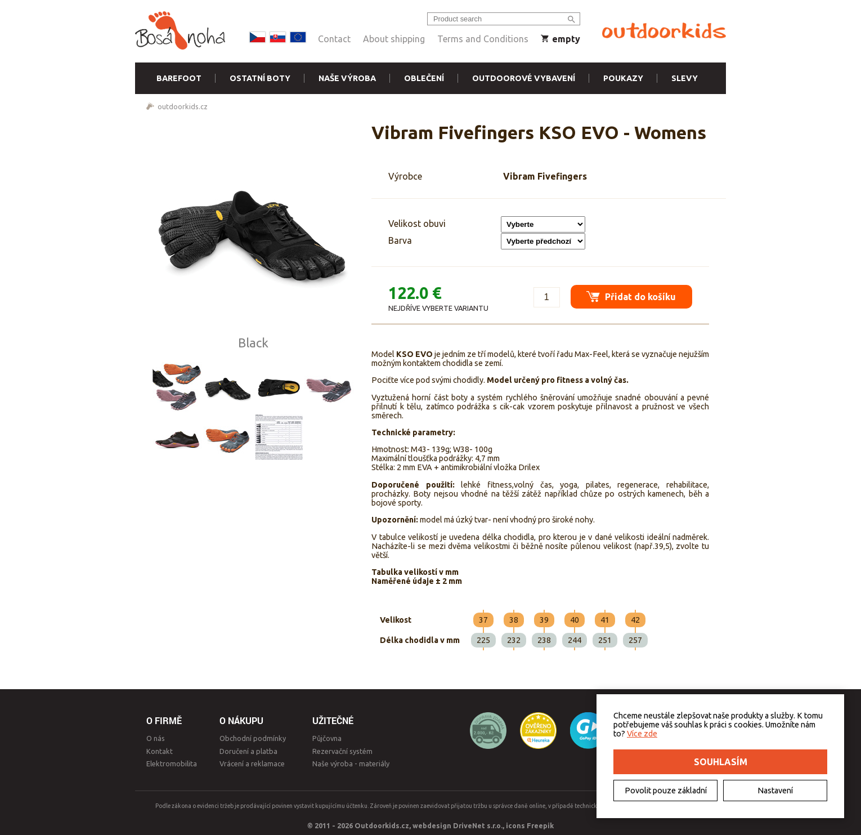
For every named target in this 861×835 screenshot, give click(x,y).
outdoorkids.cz (183, 106)
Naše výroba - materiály (350, 763)
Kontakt (159, 751)
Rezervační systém (342, 751)
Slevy (684, 78)
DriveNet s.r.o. (478, 825)
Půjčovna (327, 738)
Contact (334, 39)
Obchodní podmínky (252, 738)
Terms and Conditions (482, 39)
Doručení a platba (248, 751)
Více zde (642, 733)
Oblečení (424, 78)
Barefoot (178, 78)
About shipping (394, 39)
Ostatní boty (260, 78)
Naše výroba (347, 78)
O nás (155, 738)
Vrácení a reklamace (252, 763)
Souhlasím (720, 762)
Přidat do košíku (630, 295)
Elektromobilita (171, 763)
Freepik (540, 825)
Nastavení (775, 790)
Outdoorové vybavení (523, 78)
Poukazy (623, 78)
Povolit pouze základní (666, 790)
